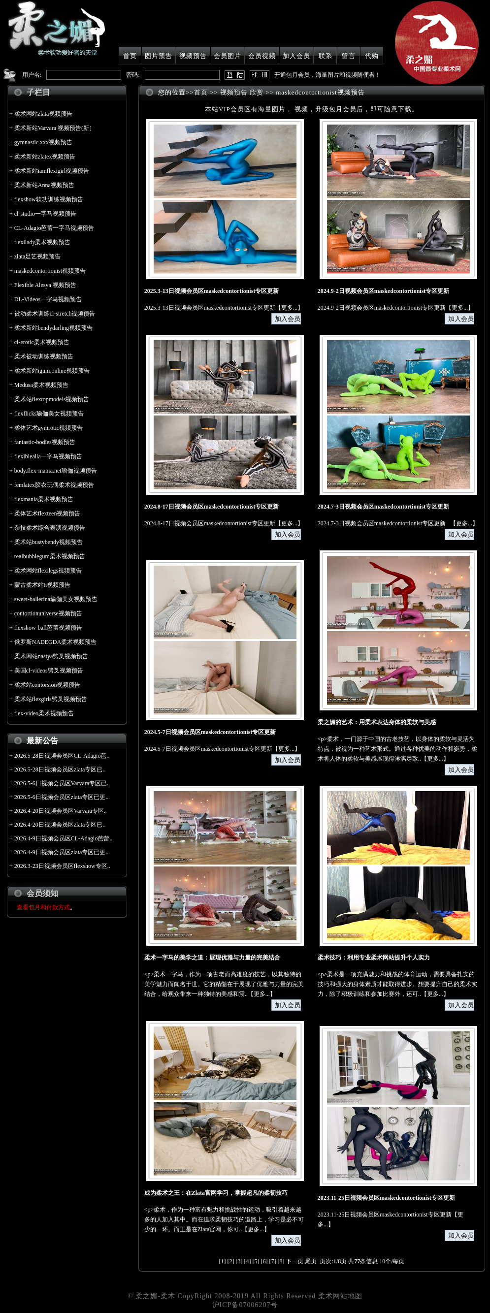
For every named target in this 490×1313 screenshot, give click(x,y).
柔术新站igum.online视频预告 (52, 370)
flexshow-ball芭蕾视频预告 (48, 627)
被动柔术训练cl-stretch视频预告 (55, 313)
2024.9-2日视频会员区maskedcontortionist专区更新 (384, 291)
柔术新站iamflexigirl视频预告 (52, 170)
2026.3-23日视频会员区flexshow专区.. (62, 866)
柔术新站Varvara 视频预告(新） (54, 128)
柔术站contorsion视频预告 (47, 684)
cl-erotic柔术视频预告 (41, 342)
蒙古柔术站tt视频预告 (42, 584)
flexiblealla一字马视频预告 (48, 456)
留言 (349, 56)
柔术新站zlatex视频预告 (45, 156)
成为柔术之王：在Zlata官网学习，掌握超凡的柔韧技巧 (216, 1192)
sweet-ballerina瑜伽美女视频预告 (56, 599)
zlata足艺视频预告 (37, 256)
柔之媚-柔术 (155, 1296)
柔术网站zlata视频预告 (43, 113)
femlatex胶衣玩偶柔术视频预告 (54, 484)
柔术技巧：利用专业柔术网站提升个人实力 (374, 957)
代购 (372, 56)
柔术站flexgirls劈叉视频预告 (50, 699)
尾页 (311, 1261)
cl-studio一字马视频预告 (45, 213)
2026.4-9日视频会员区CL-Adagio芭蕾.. (63, 838)
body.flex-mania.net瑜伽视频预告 (55, 470)
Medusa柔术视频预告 (41, 385)
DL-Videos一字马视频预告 (48, 299)
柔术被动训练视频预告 (43, 356)
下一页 (294, 1261)
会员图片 (227, 56)
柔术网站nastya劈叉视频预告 (51, 656)
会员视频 (262, 56)
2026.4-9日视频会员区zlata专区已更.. (61, 852)
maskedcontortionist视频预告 (50, 270)
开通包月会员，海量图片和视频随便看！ (327, 74)
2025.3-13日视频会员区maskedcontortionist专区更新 (211, 291)
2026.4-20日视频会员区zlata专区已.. (60, 824)
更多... (289, 307)
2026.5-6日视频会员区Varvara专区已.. (62, 783)
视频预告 (193, 56)
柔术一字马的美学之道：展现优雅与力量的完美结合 (212, 957)
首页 (130, 56)
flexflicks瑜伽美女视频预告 (49, 413)
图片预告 (158, 56)
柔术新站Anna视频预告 (44, 185)
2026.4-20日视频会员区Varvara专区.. (60, 810)
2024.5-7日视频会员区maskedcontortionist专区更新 (210, 732)
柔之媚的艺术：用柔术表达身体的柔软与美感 (377, 722)
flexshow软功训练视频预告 (48, 199)
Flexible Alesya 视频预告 (45, 285)
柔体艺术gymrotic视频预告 (48, 427)
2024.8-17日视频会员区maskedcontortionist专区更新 (211, 506)
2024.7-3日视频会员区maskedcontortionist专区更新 (384, 506)
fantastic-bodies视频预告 (44, 442)
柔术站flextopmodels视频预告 (52, 399)
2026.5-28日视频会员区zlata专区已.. (60, 769)
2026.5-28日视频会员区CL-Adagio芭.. (62, 755)
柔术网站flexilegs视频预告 (48, 570)
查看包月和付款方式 (43, 907)
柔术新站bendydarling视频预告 (53, 327)
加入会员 (296, 56)
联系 (325, 56)
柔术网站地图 (340, 1296)
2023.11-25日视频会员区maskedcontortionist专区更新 (386, 1197)
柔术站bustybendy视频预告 (48, 542)
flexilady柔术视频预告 (42, 242)
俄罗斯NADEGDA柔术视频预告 (55, 642)
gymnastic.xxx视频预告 (43, 142)
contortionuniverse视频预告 (48, 613)
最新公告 (42, 741)
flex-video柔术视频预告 (44, 713)
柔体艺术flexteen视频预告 (47, 513)
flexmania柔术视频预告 (43, 499)
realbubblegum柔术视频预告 (49, 556)
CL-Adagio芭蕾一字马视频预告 (54, 227)
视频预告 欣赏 (241, 92)
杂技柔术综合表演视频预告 (49, 527)
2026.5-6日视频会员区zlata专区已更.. (61, 797)
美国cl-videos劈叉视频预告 (48, 670)
